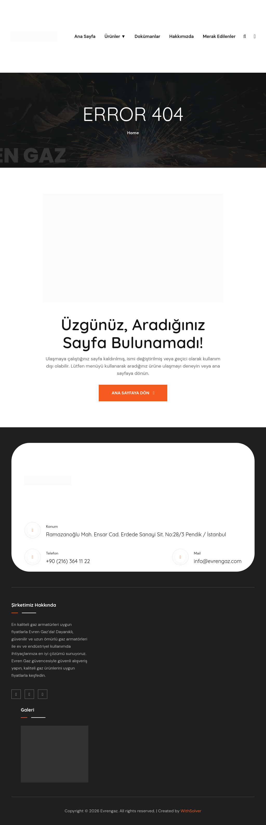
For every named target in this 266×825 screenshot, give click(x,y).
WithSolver (191, 811)
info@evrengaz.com (218, 561)
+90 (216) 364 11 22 (68, 561)
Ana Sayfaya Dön (133, 393)
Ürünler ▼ (114, 36)
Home (133, 133)
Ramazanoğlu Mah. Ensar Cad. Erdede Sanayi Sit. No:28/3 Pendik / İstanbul (136, 534)
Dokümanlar (147, 36)
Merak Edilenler (219, 36)
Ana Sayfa (84, 36)
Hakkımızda (181, 36)
